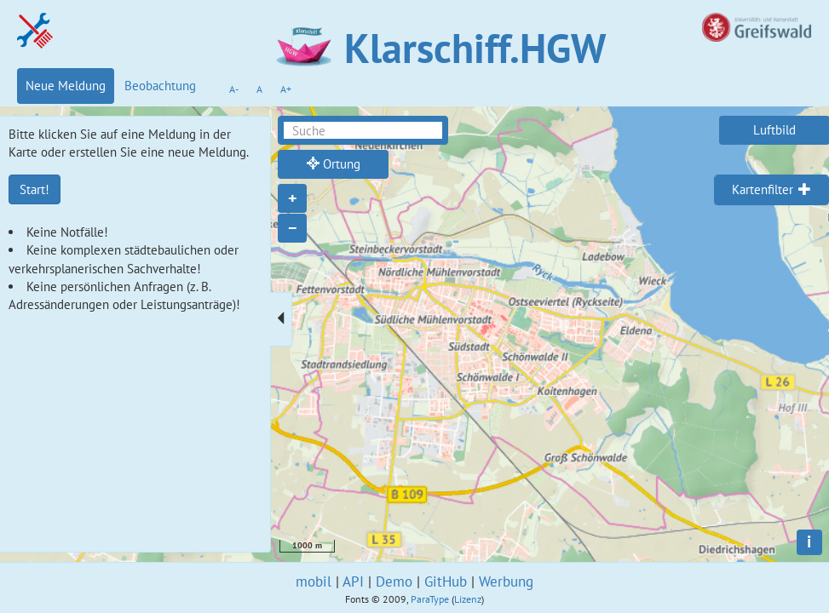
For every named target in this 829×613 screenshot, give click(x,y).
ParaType (430, 599)
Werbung (506, 581)
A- (234, 89)
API (353, 581)
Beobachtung (160, 85)
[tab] (771, 189)
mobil (313, 581)
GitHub (445, 581)
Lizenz (467, 599)
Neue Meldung (66, 85)
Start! (34, 189)
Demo (394, 581)
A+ (285, 89)
